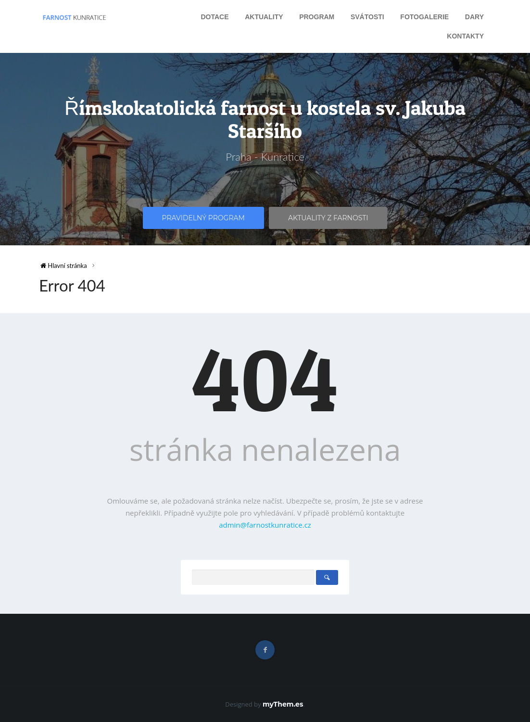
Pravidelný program (203, 218)
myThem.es (283, 704)
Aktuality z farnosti (328, 218)
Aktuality (264, 17)
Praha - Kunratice (265, 156)
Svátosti (367, 17)
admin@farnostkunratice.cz (265, 525)
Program (316, 17)
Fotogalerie (424, 17)
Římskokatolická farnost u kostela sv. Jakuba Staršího (265, 119)
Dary (474, 17)
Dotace (214, 17)
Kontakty (465, 36)
